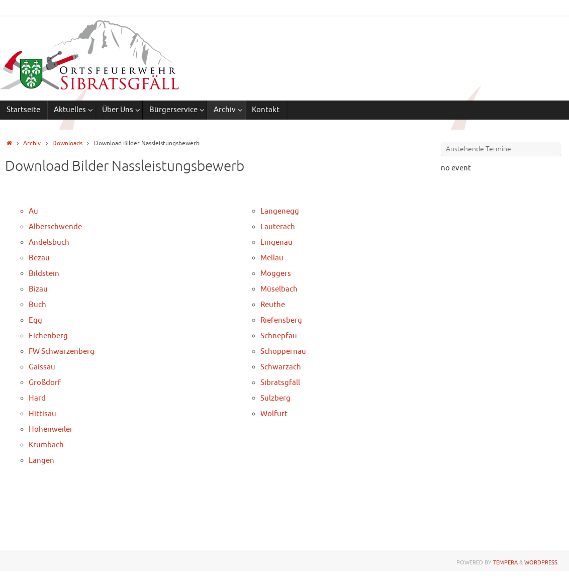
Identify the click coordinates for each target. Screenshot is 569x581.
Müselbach (279, 289)
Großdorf (45, 383)
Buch (37, 305)
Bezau (39, 258)
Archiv (32, 143)
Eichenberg (48, 336)
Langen (41, 460)
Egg (35, 320)
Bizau (38, 289)
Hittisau (42, 414)
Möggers (275, 273)
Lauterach (277, 227)
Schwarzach (280, 367)
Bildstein (44, 273)
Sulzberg (275, 398)
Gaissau (42, 367)
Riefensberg (281, 320)
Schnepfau (278, 336)
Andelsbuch (49, 242)
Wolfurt (274, 414)
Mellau (271, 258)
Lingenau (276, 242)
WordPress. (541, 562)
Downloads (67, 143)
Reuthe (272, 305)
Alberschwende (55, 227)
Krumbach (46, 445)
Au (33, 211)
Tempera (505, 562)
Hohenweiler (51, 429)
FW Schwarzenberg (61, 351)
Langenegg (279, 211)
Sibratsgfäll (280, 383)
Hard (37, 398)
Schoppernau (283, 351)
